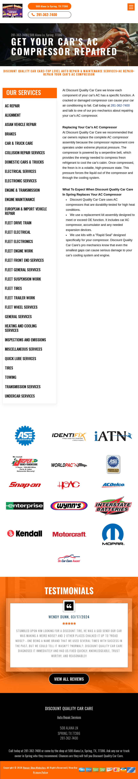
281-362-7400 (46, 14)
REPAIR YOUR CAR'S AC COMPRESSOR (69, 74)
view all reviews (69, 681)
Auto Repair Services (69, 719)
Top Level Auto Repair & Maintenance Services (81, 71)
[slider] (69, 625)
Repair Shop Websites (34, 769)
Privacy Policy (40, 774)
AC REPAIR (125, 71)
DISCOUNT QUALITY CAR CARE (23, 71)
